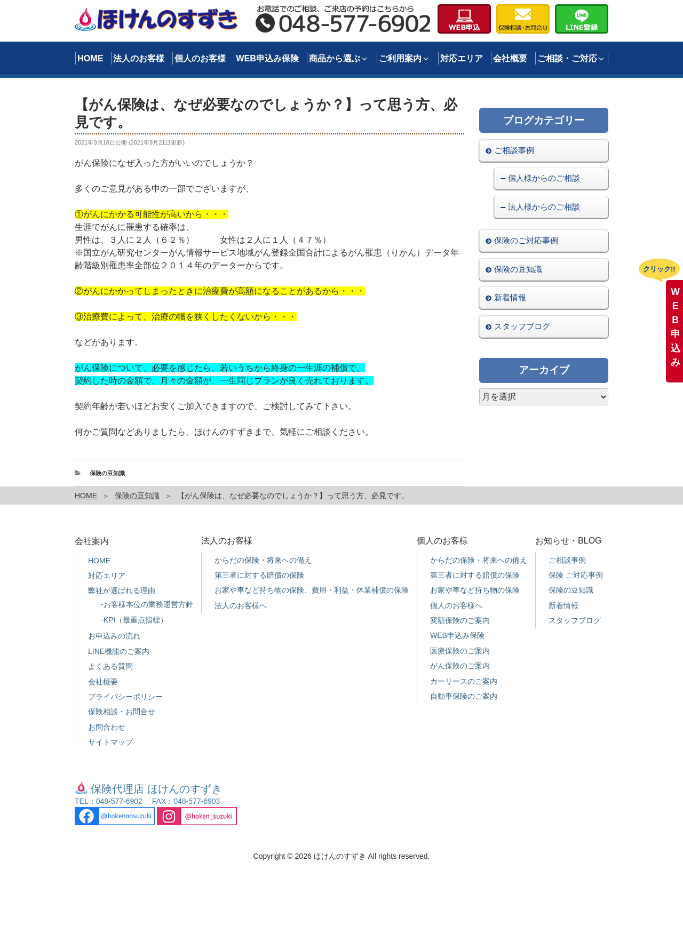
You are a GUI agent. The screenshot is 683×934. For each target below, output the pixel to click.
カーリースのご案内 (463, 681)
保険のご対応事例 (526, 240)
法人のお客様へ (241, 605)
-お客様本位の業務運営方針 (147, 604)
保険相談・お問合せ (121, 711)
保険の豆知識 (107, 473)
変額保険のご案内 (460, 620)
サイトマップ (110, 742)
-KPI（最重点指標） (134, 620)
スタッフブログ (522, 326)
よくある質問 (110, 666)
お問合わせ (106, 727)
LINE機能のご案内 (118, 651)
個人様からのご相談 (544, 177)
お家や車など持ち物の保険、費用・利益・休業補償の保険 (312, 590)
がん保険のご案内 (460, 665)
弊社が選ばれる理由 (121, 590)
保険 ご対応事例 (576, 575)
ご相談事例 (514, 150)
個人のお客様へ (456, 605)
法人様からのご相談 (544, 206)
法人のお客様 (138, 58)
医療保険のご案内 (460, 650)
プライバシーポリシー (125, 696)
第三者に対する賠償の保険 (259, 575)
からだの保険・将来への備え (263, 560)
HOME (90, 58)
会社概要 (510, 58)
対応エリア (461, 58)
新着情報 (510, 297)
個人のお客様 (200, 58)
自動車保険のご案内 (463, 696)
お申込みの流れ (114, 636)
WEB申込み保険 (267, 58)
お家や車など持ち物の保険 (475, 590)
